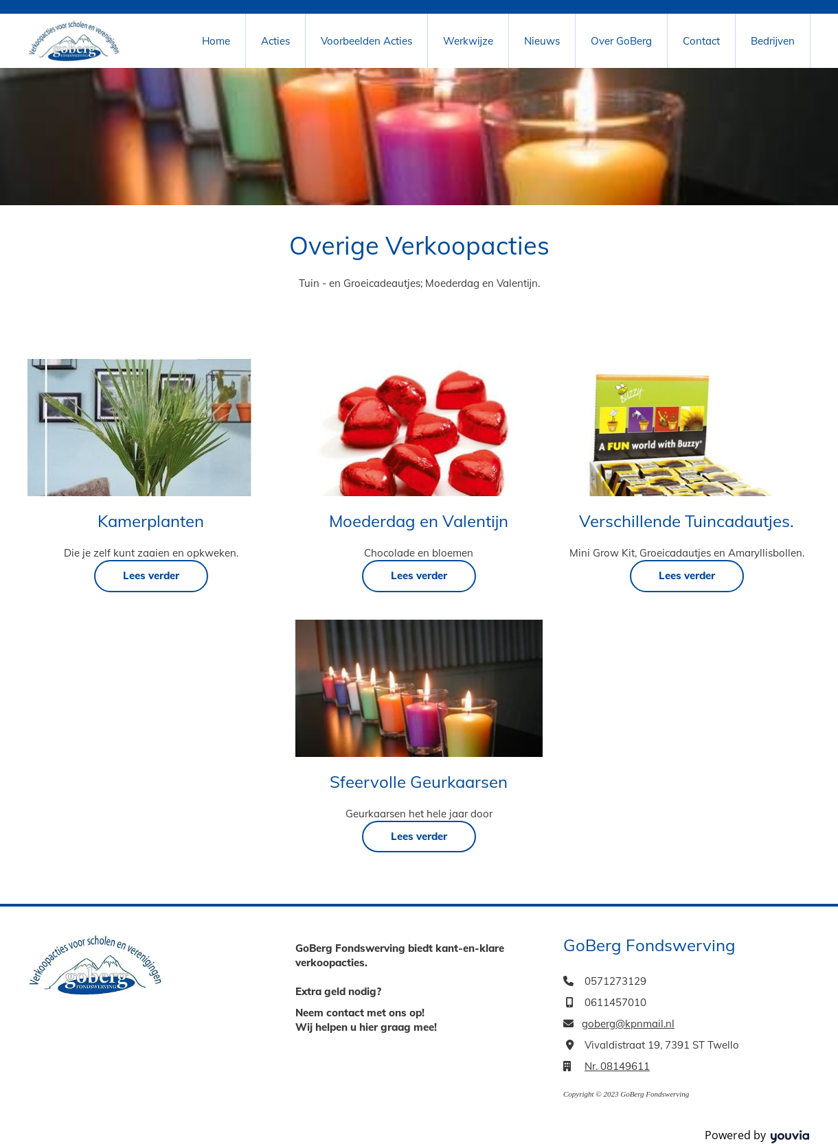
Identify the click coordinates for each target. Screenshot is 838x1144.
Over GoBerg (621, 40)
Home (216, 40)
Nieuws (542, 40)
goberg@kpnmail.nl (628, 1023)
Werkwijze (468, 40)
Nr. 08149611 (617, 1066)
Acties (275, 40)
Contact (701, 40)
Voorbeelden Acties (366, 40)
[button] (151, 576)
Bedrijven (773, 40)
